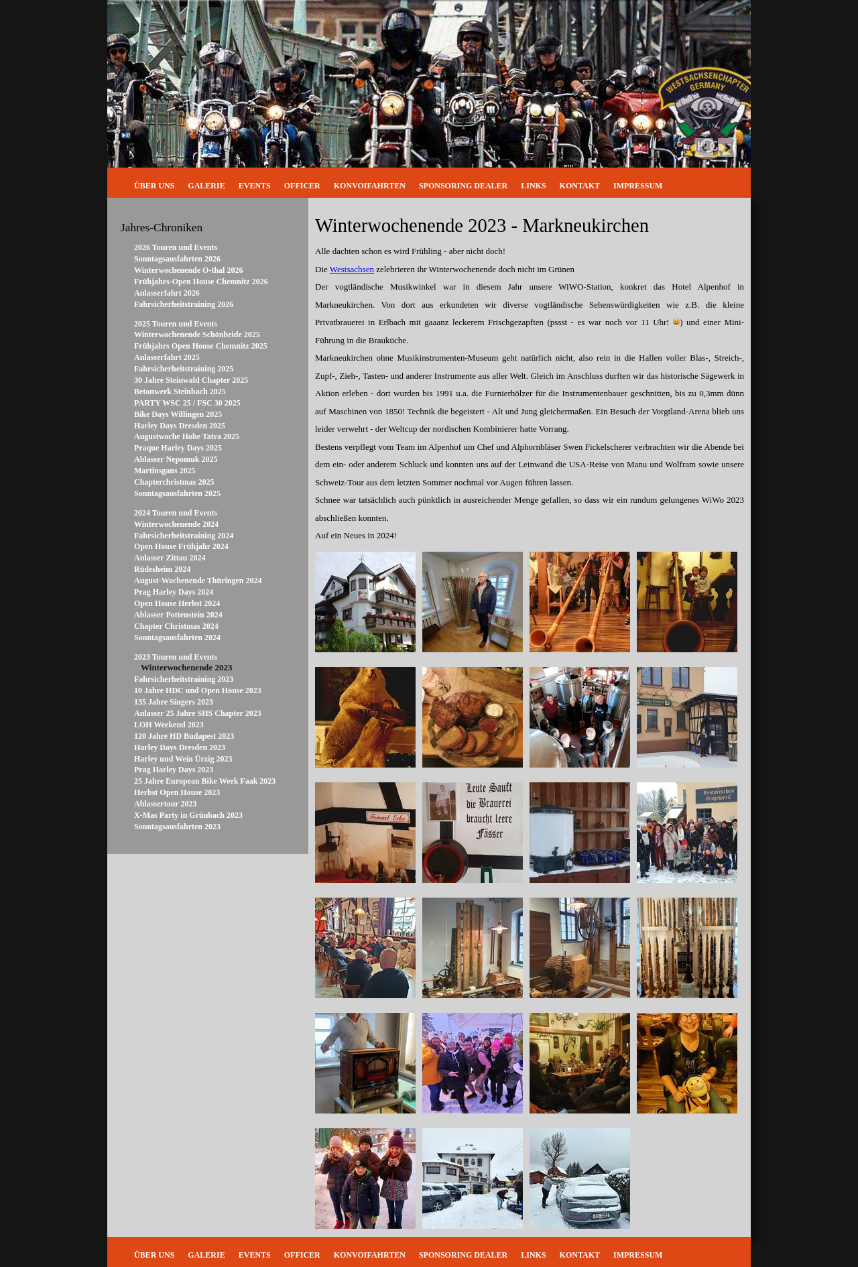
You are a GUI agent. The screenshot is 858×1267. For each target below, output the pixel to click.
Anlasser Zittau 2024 (169, 557)
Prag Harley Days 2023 (173, 769)
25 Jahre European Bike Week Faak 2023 (204, 781)
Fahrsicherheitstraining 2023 (183, 679)
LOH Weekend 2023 (169, 724)
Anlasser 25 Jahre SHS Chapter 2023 (197, 713)
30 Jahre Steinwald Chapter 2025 (191, 380)
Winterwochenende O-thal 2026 (188, 270)
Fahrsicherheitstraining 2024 (183, 535)
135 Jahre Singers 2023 (173, 702)
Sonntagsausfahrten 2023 (177, 826)
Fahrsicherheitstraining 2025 (183, 368)
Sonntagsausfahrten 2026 (177, 258)
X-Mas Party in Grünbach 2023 (188, 815)
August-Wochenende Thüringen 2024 (197, 580)
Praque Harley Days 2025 (178, 447)
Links (533, 186)
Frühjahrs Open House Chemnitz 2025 (200, 346)
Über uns (154, 186)
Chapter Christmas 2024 (176, 626)
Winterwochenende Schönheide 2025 (197, 334)
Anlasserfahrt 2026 (167, 293)
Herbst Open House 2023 (177, 792)
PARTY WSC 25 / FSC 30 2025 (187, 403)
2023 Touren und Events (175, 657)
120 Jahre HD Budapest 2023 (184, 736)
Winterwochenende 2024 (176, 524)
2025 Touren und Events (175, 323)
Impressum (637, 186)
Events (255, 186)
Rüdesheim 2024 (162, 569)
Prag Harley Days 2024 (173, 592)
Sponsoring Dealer (463, 186)
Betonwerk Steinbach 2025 (180, 391)
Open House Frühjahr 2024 (181, 546)
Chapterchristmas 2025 (174, 482)
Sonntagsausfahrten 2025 (177, 493)
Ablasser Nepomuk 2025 (175, 459)
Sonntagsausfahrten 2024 (177, 637)
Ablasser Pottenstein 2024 (178, 614)
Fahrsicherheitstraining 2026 (183, 304)
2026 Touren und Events (175, 247)
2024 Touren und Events (175, 513)
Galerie (206, 186)
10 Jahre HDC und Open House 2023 (197, 690)
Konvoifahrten (370, 186)
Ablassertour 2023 (165, 803)
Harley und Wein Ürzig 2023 (183, 759)
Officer (302, 186)
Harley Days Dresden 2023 (179, 747)
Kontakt (580, 186)
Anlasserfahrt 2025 (167, 357)
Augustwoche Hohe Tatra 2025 (186, 436)
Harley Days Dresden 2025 (179, 425)
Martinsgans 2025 (165, 470)
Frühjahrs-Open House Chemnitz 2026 (201, 281)
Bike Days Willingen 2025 (178, 414)
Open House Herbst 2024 (177, 603)
